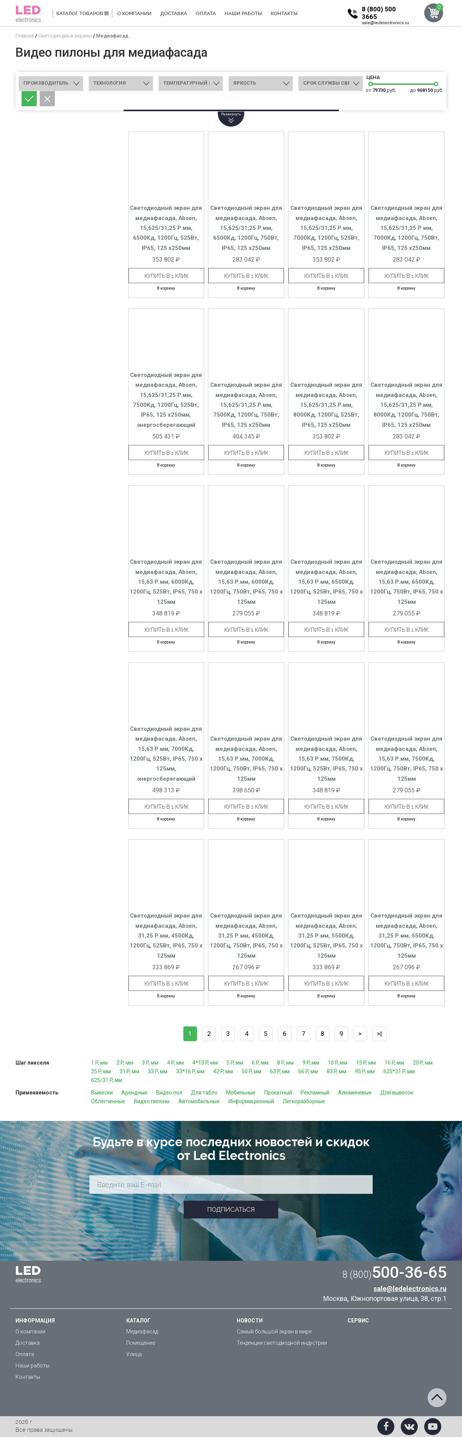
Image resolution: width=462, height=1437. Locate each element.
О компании (134, 13)
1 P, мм (99, 1063)
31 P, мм (129, 1071)
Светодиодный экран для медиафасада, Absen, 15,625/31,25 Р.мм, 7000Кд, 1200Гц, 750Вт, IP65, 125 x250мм (406, 228)
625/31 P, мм (106, 1080)
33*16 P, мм (190, 1071)
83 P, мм (336, 1071)
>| (379, 1033)
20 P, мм (423, 1063)
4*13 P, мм (205, 1063)
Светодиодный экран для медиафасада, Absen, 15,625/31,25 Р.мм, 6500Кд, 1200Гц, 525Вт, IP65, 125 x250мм (166, 228)
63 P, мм (280, 1071)
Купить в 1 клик (166, 276)
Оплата (206, 13)
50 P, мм (251, 1071)
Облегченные (108, 1101)
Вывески (102, 1093)
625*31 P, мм (399, 1071)
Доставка (173, 13)
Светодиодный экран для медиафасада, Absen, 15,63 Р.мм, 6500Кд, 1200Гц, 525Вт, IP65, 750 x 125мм (326, 581)
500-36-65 (394, 1272)
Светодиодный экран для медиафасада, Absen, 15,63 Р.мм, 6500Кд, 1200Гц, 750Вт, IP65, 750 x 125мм (406, 581)
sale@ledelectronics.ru (385, 22)
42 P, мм (223, 1071)
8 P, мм (285, 1063)
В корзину (166, 288)
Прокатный (278, 1093)
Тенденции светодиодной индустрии (282, 1343)
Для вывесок (396, 1093)
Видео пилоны (152, 1101)
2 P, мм (124, 1063)
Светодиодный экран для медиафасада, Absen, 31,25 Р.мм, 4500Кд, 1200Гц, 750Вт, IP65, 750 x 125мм (246, 935)
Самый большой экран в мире (274, 1331)
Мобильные (241, 1093)
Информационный (251, 1101)
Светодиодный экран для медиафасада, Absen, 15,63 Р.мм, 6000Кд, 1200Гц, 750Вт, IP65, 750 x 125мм (246, 581)
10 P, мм (337, 1063)
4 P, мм (175, 1063)
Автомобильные (199, 1101)
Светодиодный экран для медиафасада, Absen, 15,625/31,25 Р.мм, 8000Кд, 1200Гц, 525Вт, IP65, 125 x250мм (326, 404)
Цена (372, 77)
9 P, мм (310, 1063)
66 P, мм (308, 1071)
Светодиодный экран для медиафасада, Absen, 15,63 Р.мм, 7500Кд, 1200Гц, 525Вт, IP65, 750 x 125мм (326, 758)
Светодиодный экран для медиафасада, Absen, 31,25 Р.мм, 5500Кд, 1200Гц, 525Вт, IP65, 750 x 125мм (326, 935)
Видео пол (169, 1093)
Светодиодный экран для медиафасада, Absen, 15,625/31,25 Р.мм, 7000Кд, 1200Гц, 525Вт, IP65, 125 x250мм (326, 228)
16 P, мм (394, 1063)
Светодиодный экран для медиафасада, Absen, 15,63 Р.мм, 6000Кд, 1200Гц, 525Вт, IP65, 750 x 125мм (166, 581)
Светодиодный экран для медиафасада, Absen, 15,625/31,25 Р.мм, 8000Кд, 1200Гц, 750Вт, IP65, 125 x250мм (406, 404)
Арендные (134, 1093)
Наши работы (243, 13)
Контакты (284, 13)
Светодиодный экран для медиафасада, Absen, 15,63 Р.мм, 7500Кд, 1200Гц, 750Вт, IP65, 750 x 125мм (406, 758)
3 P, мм (150, 1063)
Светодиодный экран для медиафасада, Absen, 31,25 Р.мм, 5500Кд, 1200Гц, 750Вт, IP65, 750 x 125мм (406, 935)
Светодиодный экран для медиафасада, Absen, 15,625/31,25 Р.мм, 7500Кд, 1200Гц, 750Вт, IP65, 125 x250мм (246, 404)
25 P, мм (101, 1071)
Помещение (140, 1343)
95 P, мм (365, 1071)
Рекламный (315, 1093)
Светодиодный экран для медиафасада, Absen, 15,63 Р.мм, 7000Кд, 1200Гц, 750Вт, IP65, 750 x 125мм (246, 758)
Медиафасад (142, 1331)
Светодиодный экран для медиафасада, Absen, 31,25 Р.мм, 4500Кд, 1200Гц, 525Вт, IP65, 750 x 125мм (166, 935)
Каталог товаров (82, 13)
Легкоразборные (304, 1101)
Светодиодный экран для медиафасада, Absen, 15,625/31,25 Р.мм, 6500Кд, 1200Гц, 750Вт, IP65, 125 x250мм (246, 228)
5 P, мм (234, 1063)
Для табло (204, 1093)
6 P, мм (260, 1063)
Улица (134, 1354)
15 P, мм (366, 1063)
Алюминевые (355, 1093)
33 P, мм (157, 1071)
